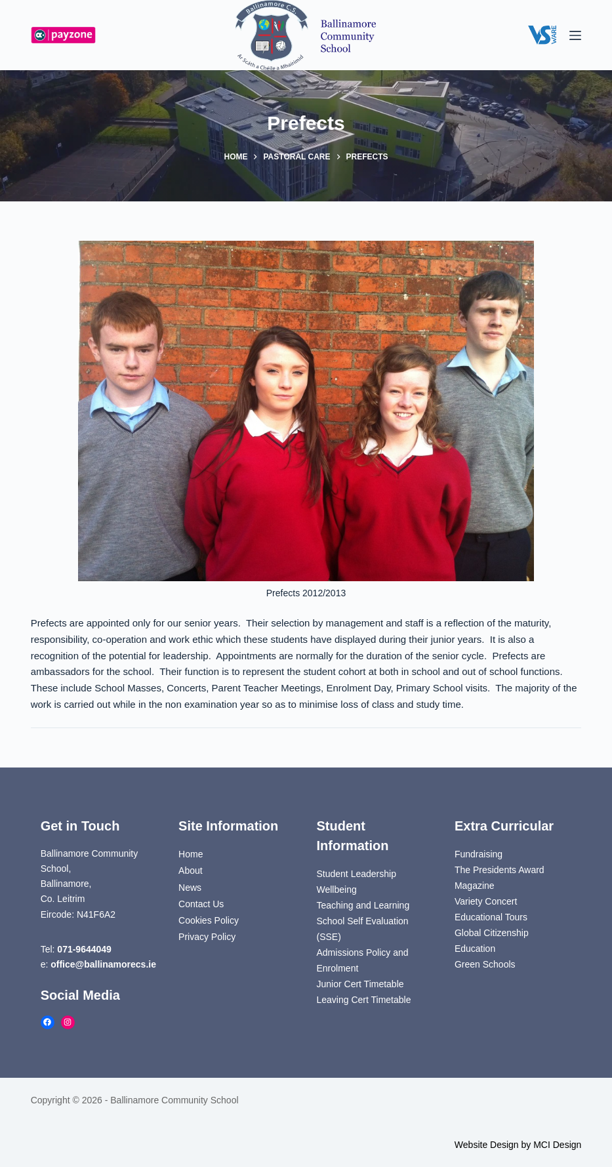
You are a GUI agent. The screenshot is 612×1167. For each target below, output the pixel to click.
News (189, 887)
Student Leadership (356, 874)
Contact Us (201, 904)
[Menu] (575, 35)
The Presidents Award (499, 870)
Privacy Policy (206, 937)
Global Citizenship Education (492, 941)
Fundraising (478, 854)
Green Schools (485, 964)
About (190, 870)
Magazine (475, 885)
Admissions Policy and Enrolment (363, 960)
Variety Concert (486, 901)
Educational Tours (491, 917)
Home (190, 854)
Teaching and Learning (363, 905)
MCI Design (557, 1144)
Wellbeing (337, 889)
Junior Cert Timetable (360, 984)
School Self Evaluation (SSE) (363, 929)
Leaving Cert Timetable (364, 999)
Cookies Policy (208, 920)
